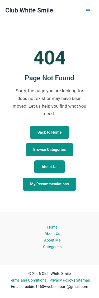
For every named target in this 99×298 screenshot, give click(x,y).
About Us (50, 166)
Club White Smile (29, 10)
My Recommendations (49, 184)
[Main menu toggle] (88, 10)
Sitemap (83, 280)
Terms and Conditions (27, 280)
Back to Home (49, 132)
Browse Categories (49, 149)
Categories (52, 246)
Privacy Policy (61, 280)
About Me (52, 240)
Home (52, 227)
